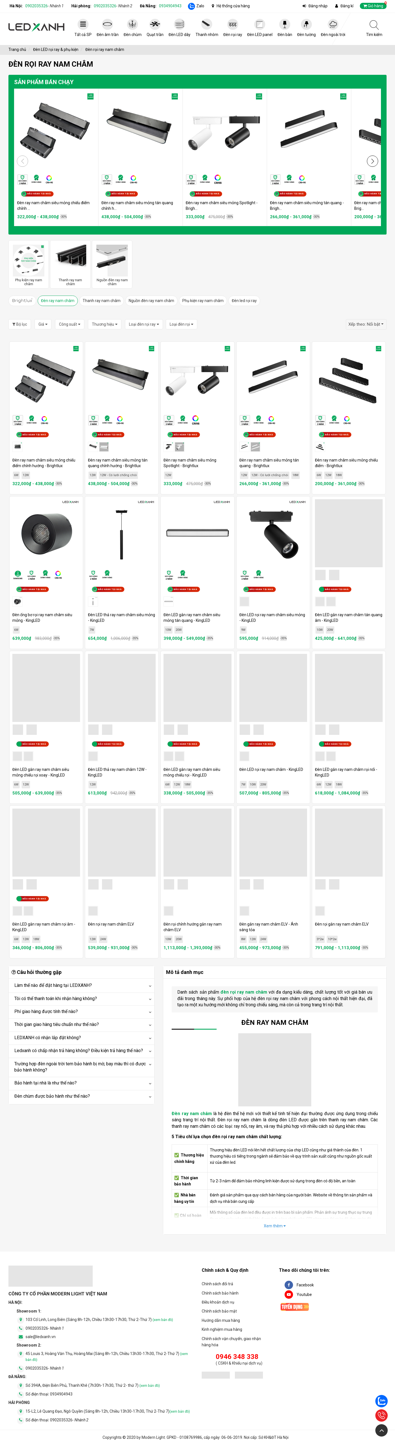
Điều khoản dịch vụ (218, 1302)
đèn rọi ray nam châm (244, 992)
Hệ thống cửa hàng (233, 6)
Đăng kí (346, 6)
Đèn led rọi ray (244, 300)
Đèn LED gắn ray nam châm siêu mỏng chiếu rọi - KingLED (192, 772)
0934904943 (170, 6)
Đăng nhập (318, 6)
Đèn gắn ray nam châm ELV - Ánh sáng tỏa (268, 927)
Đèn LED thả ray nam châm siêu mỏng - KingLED (121, 618)
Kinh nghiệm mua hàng (222, 1329)
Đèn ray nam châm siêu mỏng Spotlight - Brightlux (190, 463)
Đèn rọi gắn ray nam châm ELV (342, 924)
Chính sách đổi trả (217, 1284)
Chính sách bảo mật (219, 1311)
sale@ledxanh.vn (41, 1336)
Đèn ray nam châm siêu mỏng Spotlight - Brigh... (222, 206)
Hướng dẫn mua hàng (221, 1320)
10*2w (332, 939)
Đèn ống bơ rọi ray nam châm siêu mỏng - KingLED (42, 618)
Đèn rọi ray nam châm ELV (111, 924)
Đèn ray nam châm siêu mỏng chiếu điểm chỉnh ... (53, 206)
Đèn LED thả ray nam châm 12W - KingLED (117, 772)
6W (16, 475)
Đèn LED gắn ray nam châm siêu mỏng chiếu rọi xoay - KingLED (40, 772)
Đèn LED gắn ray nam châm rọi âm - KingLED (43, 927)
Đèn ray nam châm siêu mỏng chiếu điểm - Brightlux (346, 463)
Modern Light (153, 1437)
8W (243, 939)
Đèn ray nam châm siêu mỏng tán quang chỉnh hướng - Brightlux (117, 463)
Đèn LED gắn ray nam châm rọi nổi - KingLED (346, 772)
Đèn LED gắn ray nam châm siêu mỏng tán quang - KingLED (192, 618)
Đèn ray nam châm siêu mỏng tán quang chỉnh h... (137, 206)
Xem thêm (275, 1226)
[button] (372, 161)
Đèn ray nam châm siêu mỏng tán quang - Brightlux (269, 463)
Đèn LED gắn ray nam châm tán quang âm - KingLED (348, 618)
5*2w (320, 939)
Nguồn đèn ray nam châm (151, 300)
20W (179, 630)
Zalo (200, 6)
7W (92, 630)
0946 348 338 (237, 1357)
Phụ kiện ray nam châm (203, 300)
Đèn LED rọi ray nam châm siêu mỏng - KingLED (272, 618)
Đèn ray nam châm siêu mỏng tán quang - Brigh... (307, 206)
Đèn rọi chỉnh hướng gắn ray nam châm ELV (193, 927)
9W (243, 630)
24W (103, 939)
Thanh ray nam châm (102, 300)
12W (26, 475)
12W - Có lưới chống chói (118, 475)
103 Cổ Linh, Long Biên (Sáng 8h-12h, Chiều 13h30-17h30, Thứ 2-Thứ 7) (99, 1319)
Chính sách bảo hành (220, 1293)
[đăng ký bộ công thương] (216, 1376)
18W (295, 475)
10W (168, 630)
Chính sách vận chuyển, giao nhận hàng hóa (231, 1341)
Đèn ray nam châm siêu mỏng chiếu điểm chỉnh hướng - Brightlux (43, 463)
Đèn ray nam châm (57, 300)
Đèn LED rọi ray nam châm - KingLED (271, 769)
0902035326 (44, 6)
